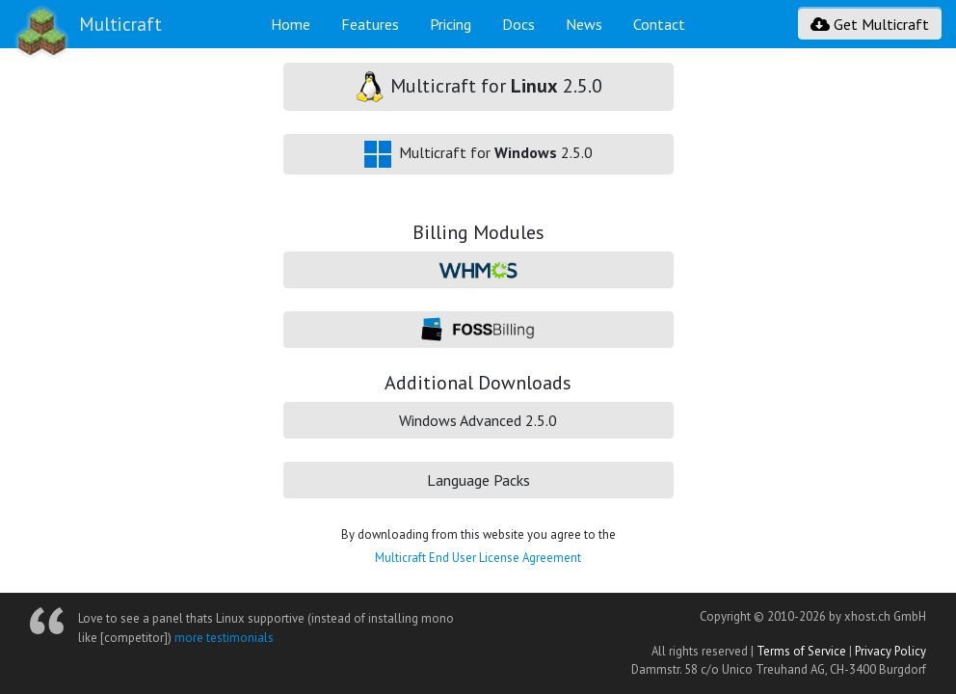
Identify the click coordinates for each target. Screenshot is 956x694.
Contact (659, 24)
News (584, 24)
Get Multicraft (869, 24)
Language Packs (478, 480)
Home (290, 24)
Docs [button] (518, 24)
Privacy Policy (890, 651)
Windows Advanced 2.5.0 (478, 420)
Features (370, 24)
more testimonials (224, 637)
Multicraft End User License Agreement (478, 557)
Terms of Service (801, 651)
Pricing (450, 24)
